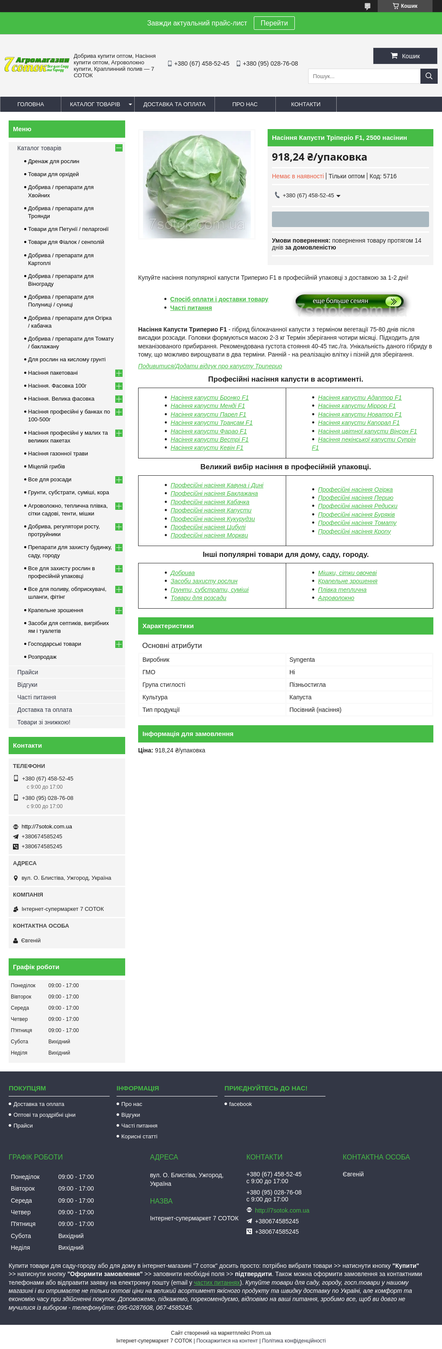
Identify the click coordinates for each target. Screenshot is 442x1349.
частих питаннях (217, 1282)
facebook (240, 1104)
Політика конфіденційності (294, 1341)
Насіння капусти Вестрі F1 (209, 439)
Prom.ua (261, 1333)
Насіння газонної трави (58, 453)
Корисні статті (139, 1136)
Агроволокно (336, 597)
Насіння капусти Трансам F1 (211, 422)
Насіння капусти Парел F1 (208, 414)
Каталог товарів (95, 104)
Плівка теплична (342, 589)
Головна (30, 104)
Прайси (27, 672)
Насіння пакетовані (53, 373)
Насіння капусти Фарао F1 (208, 431)
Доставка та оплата (174, 104)
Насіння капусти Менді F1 (207, 405)
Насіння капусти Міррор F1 (357, 405)
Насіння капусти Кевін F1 (206, 447)
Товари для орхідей (53, 174)
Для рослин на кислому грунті (67, 359)
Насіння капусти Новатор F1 (360, 414)
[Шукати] (429, 76)
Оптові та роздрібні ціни (44, 1115)
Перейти (274, 23)
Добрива (182, 572)
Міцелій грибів (46, 466)
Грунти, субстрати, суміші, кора (68, 492)
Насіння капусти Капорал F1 (359, 422)
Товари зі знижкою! (43, 722)
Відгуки (27, 684)
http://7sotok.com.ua (47, 826)
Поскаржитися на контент (227, 1341)
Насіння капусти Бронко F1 (209, 397)
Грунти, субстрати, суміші (209, 589)
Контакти (306, 104)
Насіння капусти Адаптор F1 (360, 397)
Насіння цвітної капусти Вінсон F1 (367, 431)
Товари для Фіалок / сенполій (66, 242)
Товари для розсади (198, 597)
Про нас (245, 104)
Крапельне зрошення (348, 581)
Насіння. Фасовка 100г (57, 385)
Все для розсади (50, 479)
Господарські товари (54, 644)
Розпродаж (42, 657)
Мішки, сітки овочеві (347, 572)
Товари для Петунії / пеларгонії (68, 229)
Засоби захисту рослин (203, 581)
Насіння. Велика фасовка (61, 398)
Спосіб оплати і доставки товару (219, 299)
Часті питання (191, 307)
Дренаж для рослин (53, 161)
